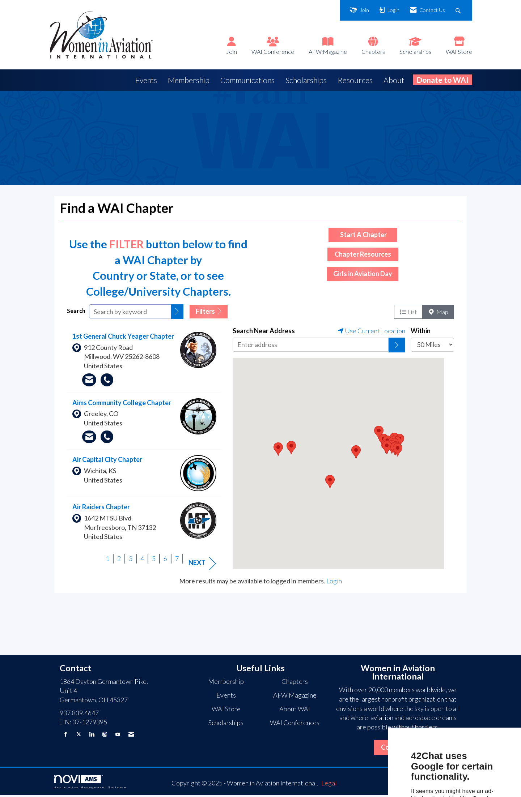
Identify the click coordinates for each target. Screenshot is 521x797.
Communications (247, 80)
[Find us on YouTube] (118, 736)
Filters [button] (208, 313)
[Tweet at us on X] (79, 736)
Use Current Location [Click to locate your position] (371, 333)
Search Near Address (264, 333)
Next (202, 565)
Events (146, 80)
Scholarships (415, 51)
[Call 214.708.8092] (107, 381)
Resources (355, 80)
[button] (177, 314)
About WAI (294, 711)
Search (76, 312)
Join (231, 51)
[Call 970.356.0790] (107, 439)
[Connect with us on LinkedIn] (92, 736)
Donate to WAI (442, 79)
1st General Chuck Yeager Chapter (123, 338)
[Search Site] (459, 10)
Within (421, 333)
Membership (188, 80)
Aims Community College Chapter (121, 404)
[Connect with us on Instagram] (105, 736)
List (408, 313)
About (394, 80)
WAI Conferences (294, 725)
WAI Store (459, 51)
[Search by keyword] (130, 314)
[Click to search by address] (397, 347)
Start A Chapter (363, 236)
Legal (329, 785)
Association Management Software (90, 784)
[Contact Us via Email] (131, 736)
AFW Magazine (328, 51)
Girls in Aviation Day (362, 276)
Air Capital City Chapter (107, 462)
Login (334, 583)
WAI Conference (272, 51)
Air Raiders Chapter (101, 509)
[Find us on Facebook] (66, 736)
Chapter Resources (363, 256)
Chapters (373, 51)
